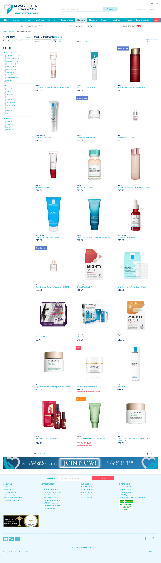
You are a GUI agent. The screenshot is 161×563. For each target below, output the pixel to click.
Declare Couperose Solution (87, 387)
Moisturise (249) (11, 66)
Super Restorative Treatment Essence (131, 87)
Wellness (40, 20)
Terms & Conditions (127, 487)
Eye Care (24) (10, 72)
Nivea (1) (8, 108)
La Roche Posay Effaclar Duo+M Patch (131, 287)
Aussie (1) (9, 89)
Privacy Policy (125, 489)
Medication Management (51, 500)
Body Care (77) (10, 80)
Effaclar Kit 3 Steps (84, 337)
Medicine (27, 20)
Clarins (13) (9, 94)
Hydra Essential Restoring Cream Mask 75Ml (93, 237)
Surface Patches (123, 337)
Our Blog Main (86, 497)
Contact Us (8, 489)
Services (128, 20)
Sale (156, 20)
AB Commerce (153, 552)
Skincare (81, 20)
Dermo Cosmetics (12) (12, 58)
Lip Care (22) (9, 75)
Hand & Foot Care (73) (12, 77)
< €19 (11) (9, 122)
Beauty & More (87, 492)
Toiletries (116, 20)
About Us (8, 487)
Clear (29, 37)
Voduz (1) (8, 113)
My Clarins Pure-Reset (85, 187)
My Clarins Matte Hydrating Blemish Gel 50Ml (53, 387)
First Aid (51, 20)
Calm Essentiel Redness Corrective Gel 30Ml (52, 87)
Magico (139, 552)
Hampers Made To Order (51, 506)
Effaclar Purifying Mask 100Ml (47, 237)
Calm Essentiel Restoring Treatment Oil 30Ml (52, 287)
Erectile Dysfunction (49, 497)
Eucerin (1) (9, 99)
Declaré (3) (9, 97)
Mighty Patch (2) (10, 105)
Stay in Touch (51, 478)
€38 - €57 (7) (9, 127)
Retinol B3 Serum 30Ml (126, 237)
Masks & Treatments (19, 41)
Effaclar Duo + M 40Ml (44, 137)
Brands (16, 20)
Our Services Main (49, 508)
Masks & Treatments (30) (13, 56)
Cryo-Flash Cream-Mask (86, 137)
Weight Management (50, 503)
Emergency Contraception (51, 492)
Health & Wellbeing (88, 487)
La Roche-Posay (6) (11, 102)
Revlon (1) (9, 110)
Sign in (152, 3)
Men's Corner (86, 495)
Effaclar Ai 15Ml (123, 387)
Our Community (10, 492)
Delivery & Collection (11, 500)
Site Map (123, 495)
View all (86, 41)
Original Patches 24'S (84, 287)
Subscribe (103, 478)
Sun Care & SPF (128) (12, 61)
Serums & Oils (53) (11, 69)
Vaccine (45, 487)
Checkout (153, 9)
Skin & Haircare (87, 489)
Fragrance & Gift (143, 20)
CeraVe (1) (9, 91)
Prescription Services (50, 489)
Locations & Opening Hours (13, 497)
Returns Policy (125, 492)
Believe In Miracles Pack (45, 337)
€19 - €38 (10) (10, 124)
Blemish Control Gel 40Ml (86, 87)
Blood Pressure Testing (50, 495)
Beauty (104, 20)
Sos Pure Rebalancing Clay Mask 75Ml (91, 438)
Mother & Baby (66, 20)
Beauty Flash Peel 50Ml (44, 187)
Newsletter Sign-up (11, 495)
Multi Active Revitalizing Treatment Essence (133, 187)
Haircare (93, 20)
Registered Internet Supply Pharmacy (133, 497)
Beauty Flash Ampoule (125, 137)
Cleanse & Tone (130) (12, 64)
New (6, 20)
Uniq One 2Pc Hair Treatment (47, 438)
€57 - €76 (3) (9, 130)
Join (156, 3)
